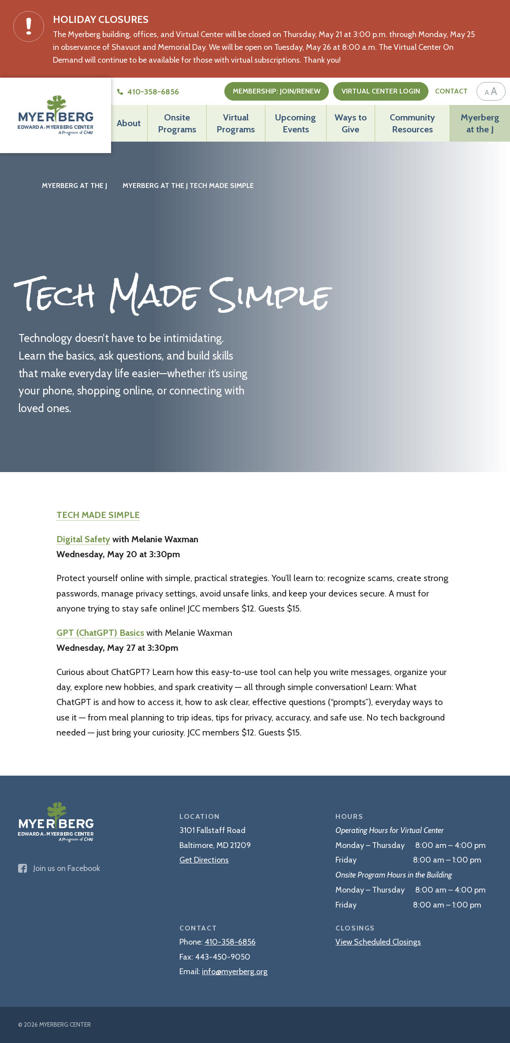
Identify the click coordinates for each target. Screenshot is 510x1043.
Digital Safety (83, 538)
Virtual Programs (235, 123)
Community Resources (412, 123)
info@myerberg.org (235, 971)
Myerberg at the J (480, 123)
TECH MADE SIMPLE (98, 514)
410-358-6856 (230, 942)
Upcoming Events (295, 123)
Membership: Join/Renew (276, 91)
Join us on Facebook (59, 868)
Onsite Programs (177, 123)
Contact (451, 91)
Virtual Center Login (381, 91)
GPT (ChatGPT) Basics (100, 632)
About (129, 122)
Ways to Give (351, 123)
